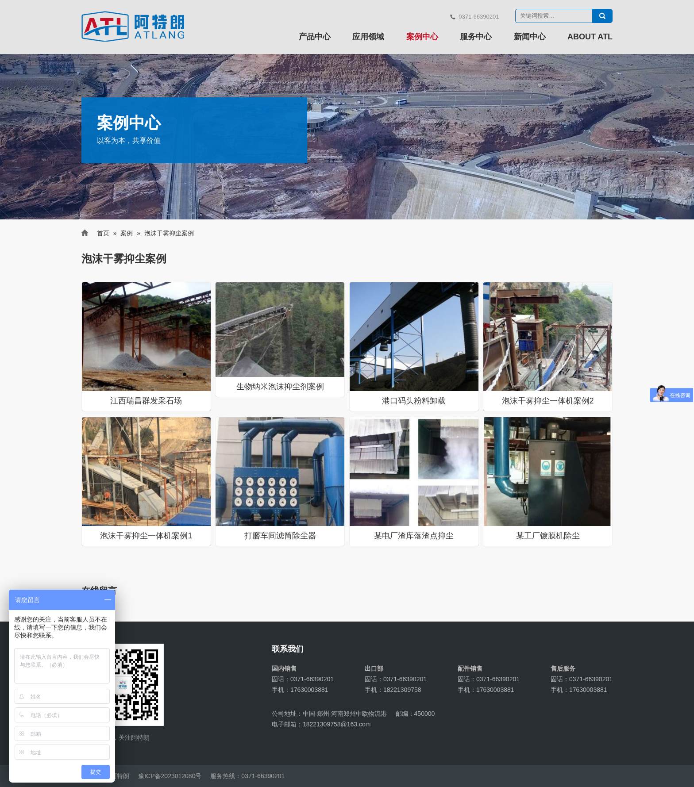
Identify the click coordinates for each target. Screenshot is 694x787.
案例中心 (422, 36)
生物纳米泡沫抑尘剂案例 (280, 386)
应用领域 (368, 36)
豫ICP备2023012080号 (169, 775)
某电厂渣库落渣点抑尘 (414, 535)
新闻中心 (530, 36)
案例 (126, 233)
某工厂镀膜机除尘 (548, 535)
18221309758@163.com (337, 724)
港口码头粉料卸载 (414, 400)
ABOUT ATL (590, 36)
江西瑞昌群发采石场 (146, 400)
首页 (103, 233)
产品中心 (315, 36)
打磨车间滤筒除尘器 (280, 535)
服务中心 (476, 36)
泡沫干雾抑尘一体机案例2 (548, 400)
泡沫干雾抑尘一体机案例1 (146, 535)
